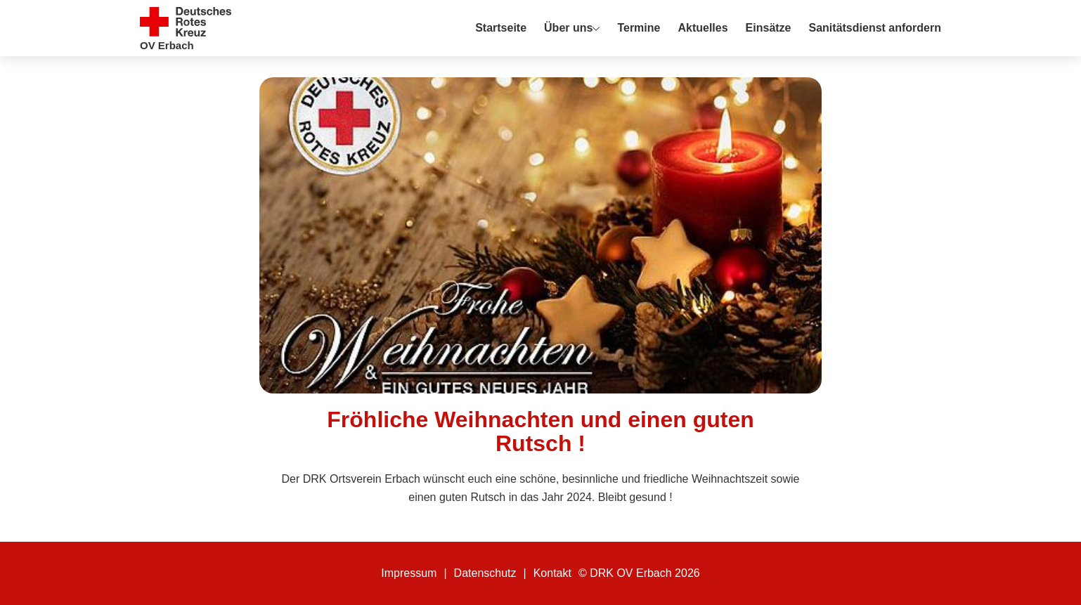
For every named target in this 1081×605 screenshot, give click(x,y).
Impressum (408, 573)
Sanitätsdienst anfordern (875, 28)
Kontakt (552, 573)
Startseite (500, 28)
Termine (638, 28)
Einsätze (768, 28)
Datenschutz (485, 573)
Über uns (568, 28)
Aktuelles (702, 28)
